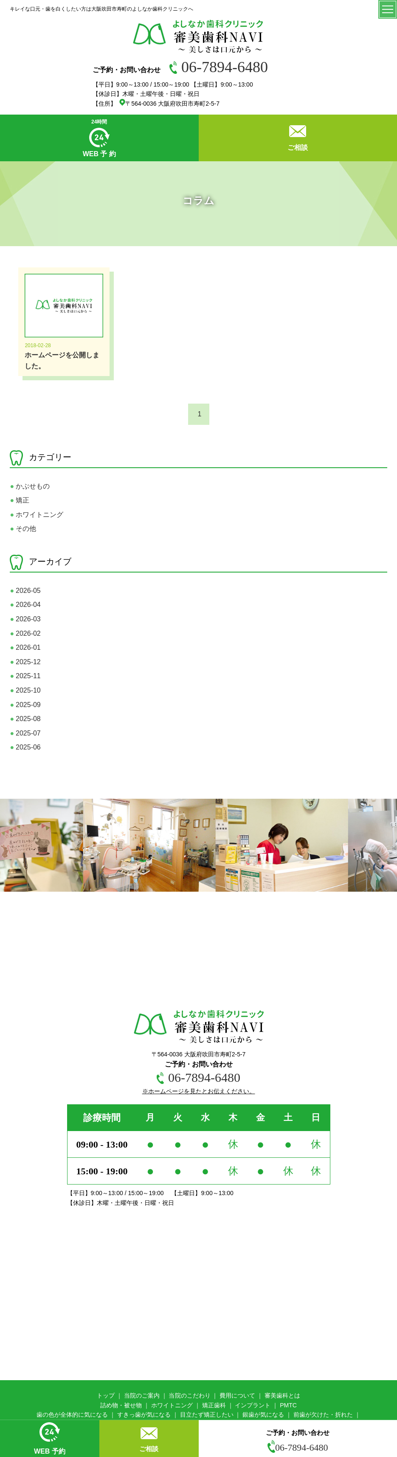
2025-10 (25, 690)
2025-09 (25, 704)
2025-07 (25, 733)
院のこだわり (193, 1395)
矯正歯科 (214, 1405)
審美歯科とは (282, 1395)
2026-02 (25, 633)
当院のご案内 (142, 1395)
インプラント (252, 1405)
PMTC (288, 1405)
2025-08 (25, 718)
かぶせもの (30, 486)
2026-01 (25, 647)
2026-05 (25, 590)
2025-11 (25, 675)
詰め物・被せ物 (121, 1405)
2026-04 (25, 604)
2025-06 (25, 747)
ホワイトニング (36, 514)
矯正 (19, 500)
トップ (106, 1395)
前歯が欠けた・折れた (323, 1414)
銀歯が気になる (263, 1414)
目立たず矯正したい (207, 1414)
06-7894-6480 (218, 67)
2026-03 (25, 619)
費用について (237, 1395)
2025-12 (25, 661)
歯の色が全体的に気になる (72, 1414)
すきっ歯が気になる (144, 1414)
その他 (23, 528)
